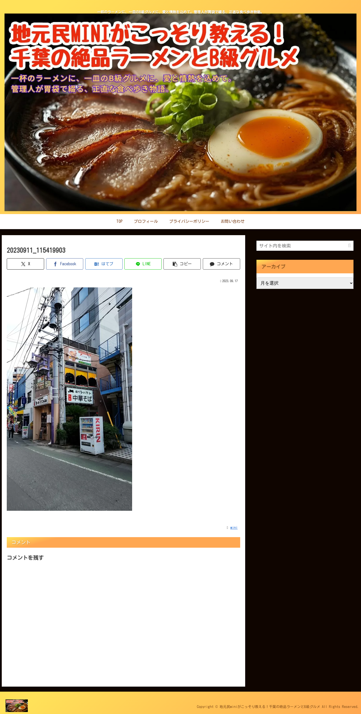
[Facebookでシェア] (64, 264)
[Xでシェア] (25, 264)
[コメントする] (221, 264)
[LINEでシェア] (143, 264)
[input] (304, 246)
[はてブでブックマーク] (104, 264)
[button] (182, 264)
